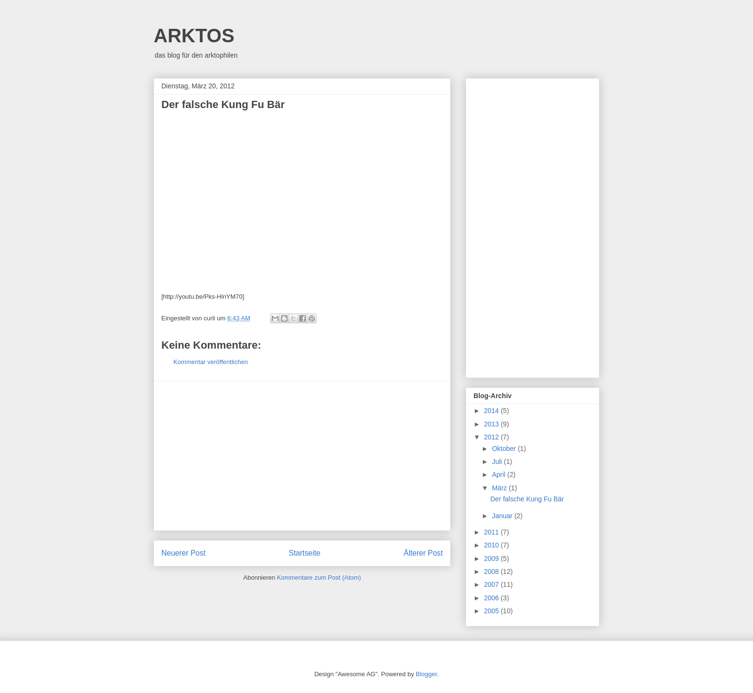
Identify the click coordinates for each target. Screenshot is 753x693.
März (500, 488)
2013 (492, 424)
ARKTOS (194, 35)
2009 (492, 558)
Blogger (426, 674)
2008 (492, 571)
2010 (492, 545)
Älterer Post (423, 553)
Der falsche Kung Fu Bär (527, 499)
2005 (492, 611)
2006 (492, 598)
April (499, 474)
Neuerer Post (183, 553)
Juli (498, 461)
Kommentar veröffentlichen (210, 361)
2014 (492, 410)
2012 (492, 437)
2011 (492, 532)
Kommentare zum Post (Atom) (319, 577)
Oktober (505, 448)
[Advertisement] (302, 456)
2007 (492, 584)
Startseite (304, 553)
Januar (503, 516)
